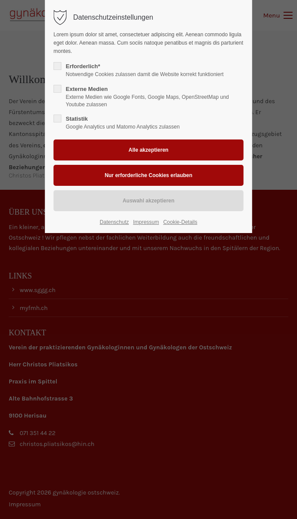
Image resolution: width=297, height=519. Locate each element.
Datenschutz (114, 222)
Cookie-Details (180, 222)
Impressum (146, 222)
